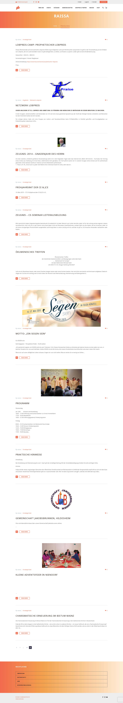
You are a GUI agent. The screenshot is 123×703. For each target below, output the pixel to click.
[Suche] (102, 8)
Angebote (25, 100)
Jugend (87, 2)
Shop (98, 7)
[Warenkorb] (107, 8)
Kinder (79, 2)
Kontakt (94, 2)
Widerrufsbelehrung (24, 685)
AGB (18, 681)
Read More (24, 70)
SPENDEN (103, 2)
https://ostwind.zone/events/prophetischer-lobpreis (42, 62)
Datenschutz (21, 677)
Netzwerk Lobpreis (35, 100)
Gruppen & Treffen (81, 7)
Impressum (20, 673)
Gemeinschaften (67, 7)
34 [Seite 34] (27, 647)
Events (49, 7)
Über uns (41, 7)
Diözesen (56, 7)
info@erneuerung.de (22, 2)
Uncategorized (27, 39)
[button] (17, 70)
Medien (91, 7)
